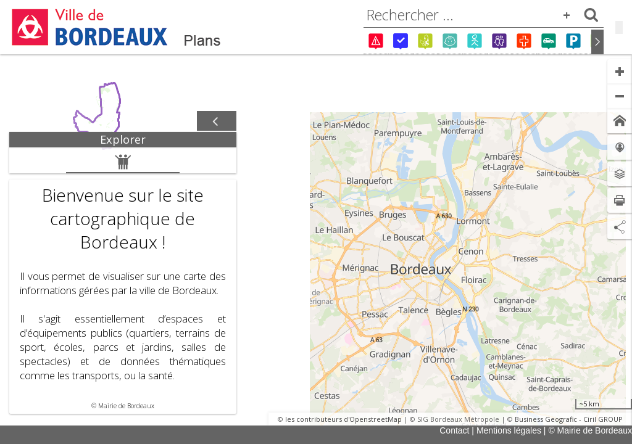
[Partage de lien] (619, 227)
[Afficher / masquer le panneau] (216, 121)
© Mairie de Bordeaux (590, 430)
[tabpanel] (122, 280)
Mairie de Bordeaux (126, 405)
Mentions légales (508, 430)
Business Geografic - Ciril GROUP (569, 419)
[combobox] (484, 14)
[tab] (122, 139)
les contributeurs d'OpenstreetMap (343, 419)
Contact (454, 430)
